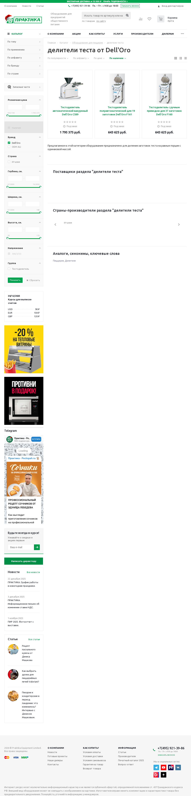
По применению (16, 49)
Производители (142, 34)
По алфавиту (14, 57)
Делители (70, 260)
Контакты (53, 764)
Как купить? (97, 34)
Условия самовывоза (94, 760)
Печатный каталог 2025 (131, 760)
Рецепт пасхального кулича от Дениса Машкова (29, 653)
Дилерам (168, 34)
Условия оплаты (92, 752)
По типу (11, 41)
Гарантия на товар (93, 764)
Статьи (122, 752)
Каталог (17, 34)
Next (178, 224)
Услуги (118, 34)
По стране (13, 73)
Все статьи (34, 639)
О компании (55, 34)
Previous (55, 224)
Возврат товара (92, 768)
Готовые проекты (57, 756)
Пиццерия (58, 260)
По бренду (13, 65)
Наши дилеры (55, 760)
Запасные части (18, 87)
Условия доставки (93, 756)
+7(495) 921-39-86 (80, 5)
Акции (76, 34)
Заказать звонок (130, 6)
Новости (52, 752)
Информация (127, 748)
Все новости (33, 572)
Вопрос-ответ (126, 764)
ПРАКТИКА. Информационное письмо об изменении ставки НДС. (23, 604)
